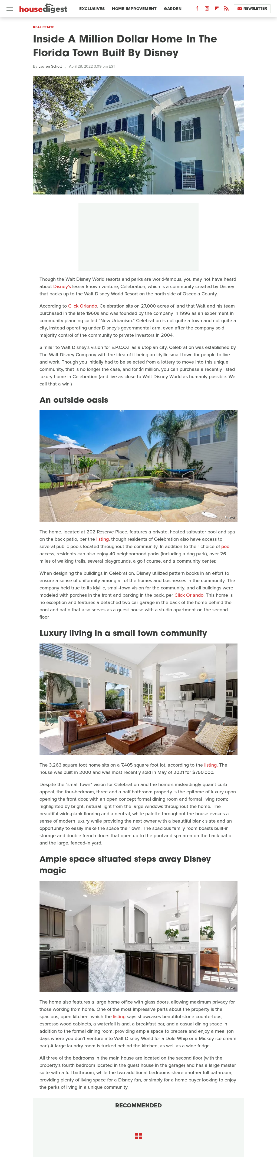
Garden (173, 9)
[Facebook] (197, 10)
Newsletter (252, 8)
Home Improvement (134, 9)
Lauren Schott (50, 66)
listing (102, 539)
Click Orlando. (189, 595)
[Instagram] (207, 10)
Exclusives (92, 9)
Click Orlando (82, 305)
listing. (211, 764)
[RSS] (226, 10)
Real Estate (43, 27)
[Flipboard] (217, 10)
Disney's (62, 286)
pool (225, 546)
